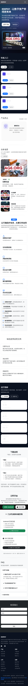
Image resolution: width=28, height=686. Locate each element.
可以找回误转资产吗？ (10, 583)
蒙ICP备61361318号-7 (6, 677)
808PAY (3, 2)
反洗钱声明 (17, 668)
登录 (11, 67)
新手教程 (17, 653)
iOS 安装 (20, 507)
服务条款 (17, 664)
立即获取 (5, 396)
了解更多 (15, 24)
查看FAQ (14, 396)
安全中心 (3, 666)
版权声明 (17, 662)
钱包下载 (3, 651)
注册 (4, 67)
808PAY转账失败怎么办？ (11, 588)
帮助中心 (17, 655)
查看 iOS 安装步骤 (14, 548)
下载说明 (17, 651)
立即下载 (6, 24)
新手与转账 (6, 570)
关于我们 (3, 662)
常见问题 (3, 655)
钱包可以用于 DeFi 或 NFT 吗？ (13, 574)
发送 (14, 626)
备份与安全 (6, 595)
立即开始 (5, 80)
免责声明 (17, 666)
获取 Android (8, 507)
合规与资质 (3, 668)
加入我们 (3, 670)
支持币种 (3, 653)
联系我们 (3, 664)
